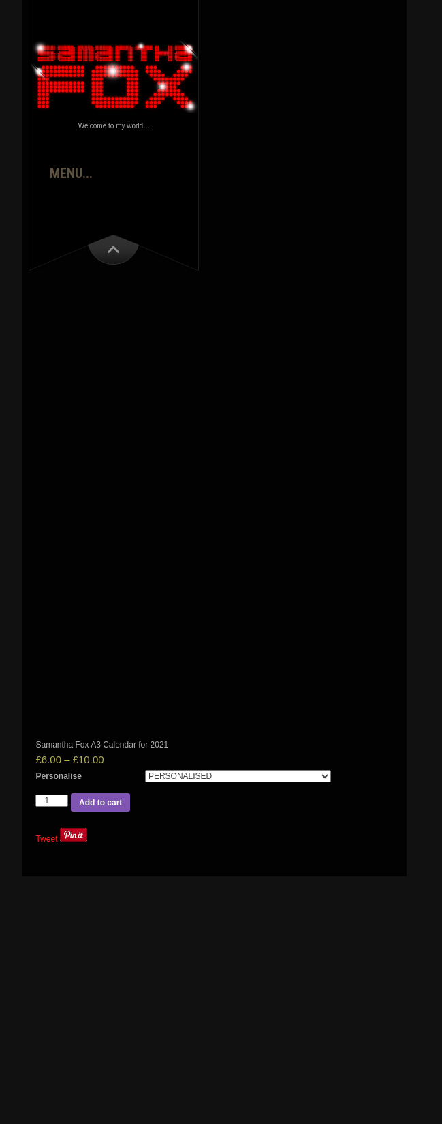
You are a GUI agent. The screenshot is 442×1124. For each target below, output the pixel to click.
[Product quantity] (51, 801)
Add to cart (100, 803)
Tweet (46, 839)
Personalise (58, 776)
